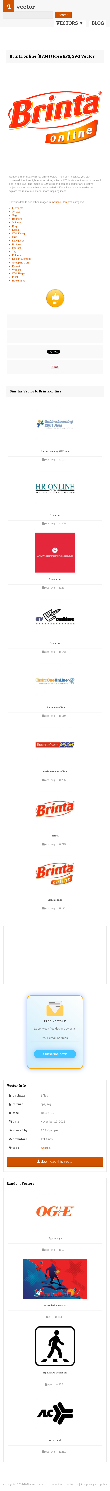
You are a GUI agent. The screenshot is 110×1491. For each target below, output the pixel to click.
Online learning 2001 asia (55, 451)
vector (25, 6)
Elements (17, 208)
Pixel (15, 276)
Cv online (55, 643)
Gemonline (55, 579)
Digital (15, 229)
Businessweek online (55, 771)
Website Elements (62, 202)
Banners (17, 218)
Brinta (55, 835)
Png (14, 226)
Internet (16, 248)
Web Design (19, 233)
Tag (14, 251)
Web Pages (19, 273)
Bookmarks (18, 280)
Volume (16, 222)
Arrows (16, 211)
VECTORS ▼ (70, 23)
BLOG (98, 23)
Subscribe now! (55, 1054)
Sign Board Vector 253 (55, 1372)
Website (17, 269)
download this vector (55, 1162)
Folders (16, 255)
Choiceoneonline (55, 707)
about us (57, 1484)
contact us (72, 1484)
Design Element (21, 258)
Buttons (16, 244)
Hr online (55, 515)
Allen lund (55, 1440)
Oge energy (55, 1238)
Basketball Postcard (55, 1305)
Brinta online (55, 900)
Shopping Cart (20, 262)
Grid (14, 237)
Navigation (18, 240)
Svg (14, 215)
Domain (16, 266)
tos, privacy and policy (94, 1484)
